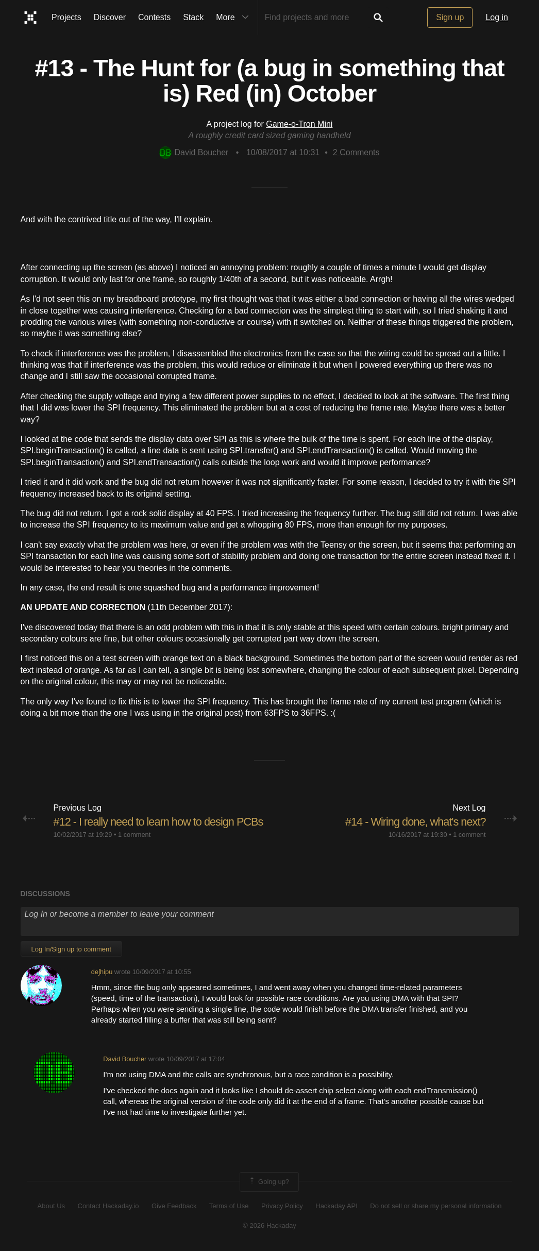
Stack (193, 17)
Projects (66, 17)
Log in (496, 17)
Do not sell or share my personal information (435, 1206)
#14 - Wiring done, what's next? (414, 821)
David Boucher (193, 152)
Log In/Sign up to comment (71, 949)
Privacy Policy (282, 1206)
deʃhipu (101, 972)
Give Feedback (173, 1206)
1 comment (134, 834)
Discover (110, 17)
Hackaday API (336, 1206)
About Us (51, 1206)
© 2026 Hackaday (269, 1225)
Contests (154, 17)
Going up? (268, 1182)
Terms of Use (229, 1206)
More (234, 17)
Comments (356, 152)
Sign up (450, 17)
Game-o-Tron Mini (299, 124)
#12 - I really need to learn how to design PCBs (160, 821)
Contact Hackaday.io (108, 1206)
